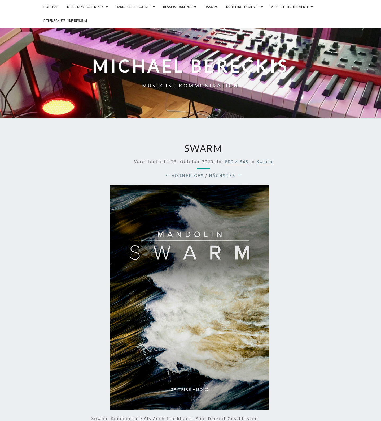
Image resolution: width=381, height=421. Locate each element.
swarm (264, 162)
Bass (209, 6)
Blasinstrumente (177, 6)
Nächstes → (225, 175)
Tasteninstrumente (242, 6)
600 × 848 (236, 162)
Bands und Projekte (133, 6)
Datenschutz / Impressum (65, 20)
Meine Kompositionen (85, 6)
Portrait (51, 6)
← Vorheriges (184, 175)
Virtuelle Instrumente (290, 6)
